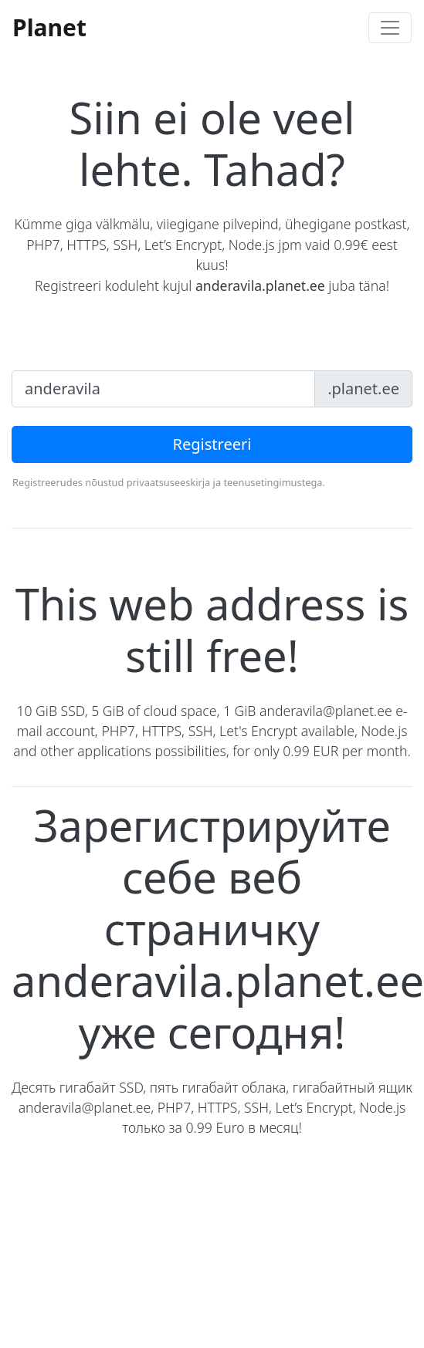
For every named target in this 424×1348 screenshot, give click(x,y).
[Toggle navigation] (390, 27)
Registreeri (212, 444)
